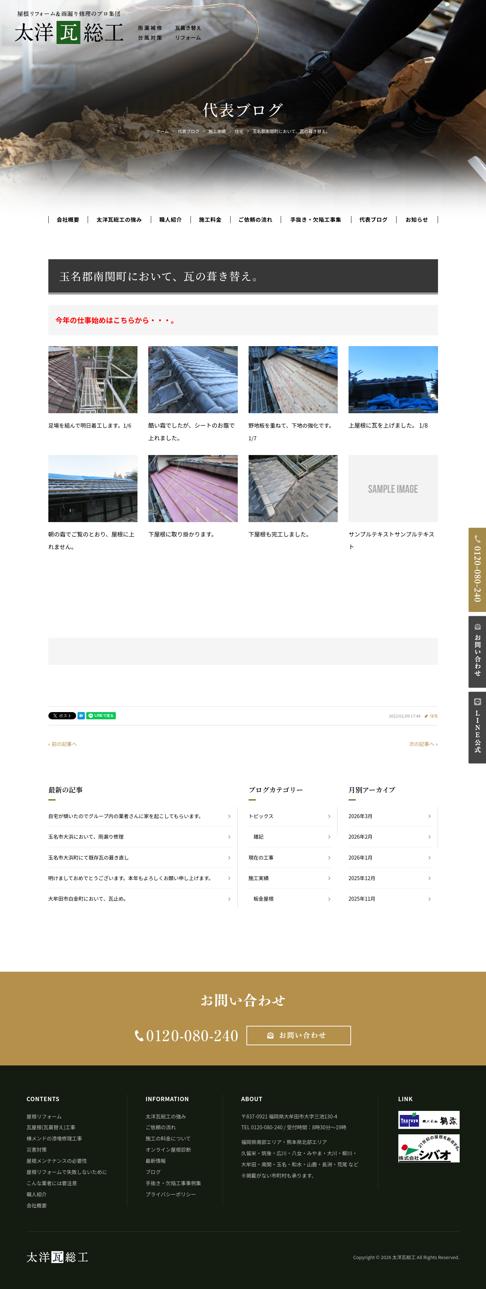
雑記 (259, 836)
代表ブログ (373, 219)
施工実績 (259, 878)
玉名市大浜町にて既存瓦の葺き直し (88, 857)
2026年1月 (361, 857)
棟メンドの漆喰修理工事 (54, 1138)
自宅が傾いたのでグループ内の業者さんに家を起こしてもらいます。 (126, 816)
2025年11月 (362, 898)
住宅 (434, 716)
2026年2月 (361, 836)
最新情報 (155, 1160)
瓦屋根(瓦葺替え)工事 (51, 1127)
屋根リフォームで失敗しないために (67, 1171)
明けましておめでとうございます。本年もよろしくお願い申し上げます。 (131, 878)
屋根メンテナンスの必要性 (57, 1160)
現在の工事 (261, 857)
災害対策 (37, 1149)
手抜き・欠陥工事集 (316, 219)
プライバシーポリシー (170, 1194)
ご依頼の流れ (255, 219)
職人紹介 (170, 219)
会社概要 (68, 219)
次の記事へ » (423, 743)
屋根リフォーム (44, 1116)
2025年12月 (362, 878)
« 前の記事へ (62, 743)
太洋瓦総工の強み (119, 219)
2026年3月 (361, 816)
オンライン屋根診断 (168, 1149)
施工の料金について (168, 1138)
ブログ (153, 1171)
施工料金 (210, 219)
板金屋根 (264, 898)
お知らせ (417, 219)
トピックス (261, 816)
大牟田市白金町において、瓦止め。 (88, 898)
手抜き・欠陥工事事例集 (173, 1183)
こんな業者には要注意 (52, 1183)
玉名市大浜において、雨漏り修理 (86, 836)
